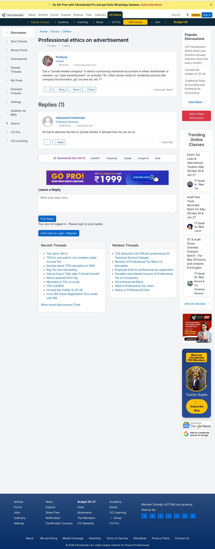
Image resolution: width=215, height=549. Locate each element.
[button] (187, 14)
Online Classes (196, 139)
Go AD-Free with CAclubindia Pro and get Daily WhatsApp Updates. (105, 4)
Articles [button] (43, 14)
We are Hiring (48, 538)
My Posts (14, 80)
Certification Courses (59, 523)
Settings (13, 102)
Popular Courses (38, 22)
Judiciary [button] (100, 14)
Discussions (15, 32)
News (49, 501)
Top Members (86, 518)
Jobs (155, 22)
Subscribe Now (196, 406)
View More (197, 102)
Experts (50, 507)
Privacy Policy (161, 538)
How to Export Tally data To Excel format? (73, 273)
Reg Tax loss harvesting (62, 269)
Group (115, 518)
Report (169, 89)
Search (12, 123)
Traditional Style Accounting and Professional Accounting (195, 86)
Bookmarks (85, 512)
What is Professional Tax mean (134, 286)
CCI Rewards (86, 523)
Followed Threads (13, 91)
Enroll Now (201, 182)
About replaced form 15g (62, 277)
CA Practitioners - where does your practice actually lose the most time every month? (196, 55)
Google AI (143, 158)
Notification (53, 518)
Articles (18, 501)
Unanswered (16, 59)
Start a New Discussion (196, 116)
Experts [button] (66, 14)
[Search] (178, 15)
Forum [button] (55, 14)
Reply (60, 89)
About (29, 538)
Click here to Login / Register (58, 233)
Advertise (95, 538)
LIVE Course (135, 22)
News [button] (32, 14)
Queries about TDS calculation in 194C (71, 265)
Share (75, 89)
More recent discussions (56, 304)
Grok (157, 158)
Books (97, 22)
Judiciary (20, 518)
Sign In (207, 14)
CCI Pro (114, 22)
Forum (18, 507)
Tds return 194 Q (57, 253)
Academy (61, 22)
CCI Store (115, 14)
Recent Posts (16, 50)
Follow (89, 89)
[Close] (211, 4)
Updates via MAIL (15, 112)
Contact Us (182, 538)
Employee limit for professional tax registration (144, 269)
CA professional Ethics (129, 281)
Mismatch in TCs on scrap (63, 281)
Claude (128, 158)
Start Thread (16, 41)
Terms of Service (117, 538)
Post (77, 304)
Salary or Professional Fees (132, 290)
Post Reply (47, 218)
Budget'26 (181, 22)
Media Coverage (73, 538)
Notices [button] (78, 14)
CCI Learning (16, 141)
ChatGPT (95, 158)
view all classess (197, 303)
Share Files (53, 512)
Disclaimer (140, 538)
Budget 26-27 (87, 501)
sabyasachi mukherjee (70, 117)
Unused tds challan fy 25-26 (64, 290)
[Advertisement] (107, 468)
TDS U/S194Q (55, 286)
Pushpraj (61, 57)
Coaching (80, 22)
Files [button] (89, 14)
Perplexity (112, 158)
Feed (81, 507)
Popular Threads (13, 69)
